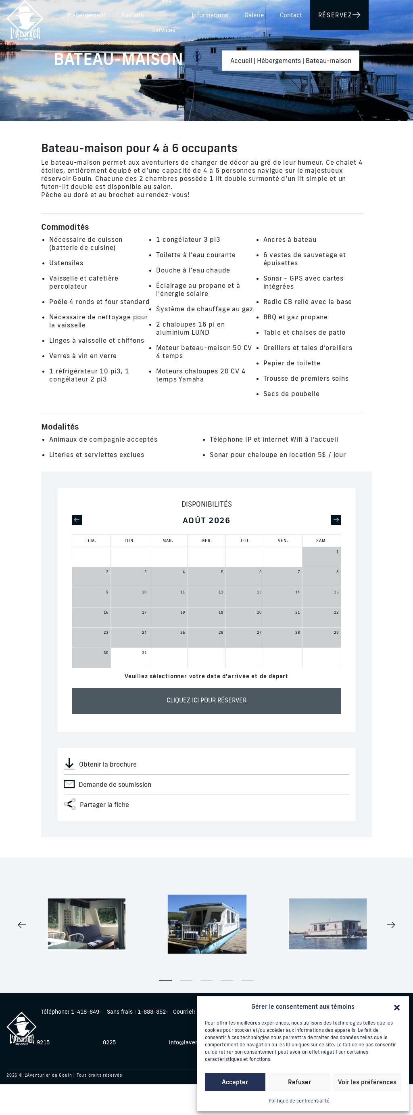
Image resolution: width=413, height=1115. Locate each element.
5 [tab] (247, 980)
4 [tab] (227, 980)
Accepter (235, 1082)
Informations (312, 13)
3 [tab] (206, 980)
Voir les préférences (367, 1082)
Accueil (241, 61)
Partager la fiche (96, 804)
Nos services (260, 13)
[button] (397, 1007)
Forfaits (215, 13)
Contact (394, 13)
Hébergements (279, 61)
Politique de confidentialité (299, 1101)
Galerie (357, 13)
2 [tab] (186, 980)
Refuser (299, 1082)
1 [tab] (165, 980)
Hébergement (169, 13)
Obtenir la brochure (100, 764)
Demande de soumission (107, 784)
